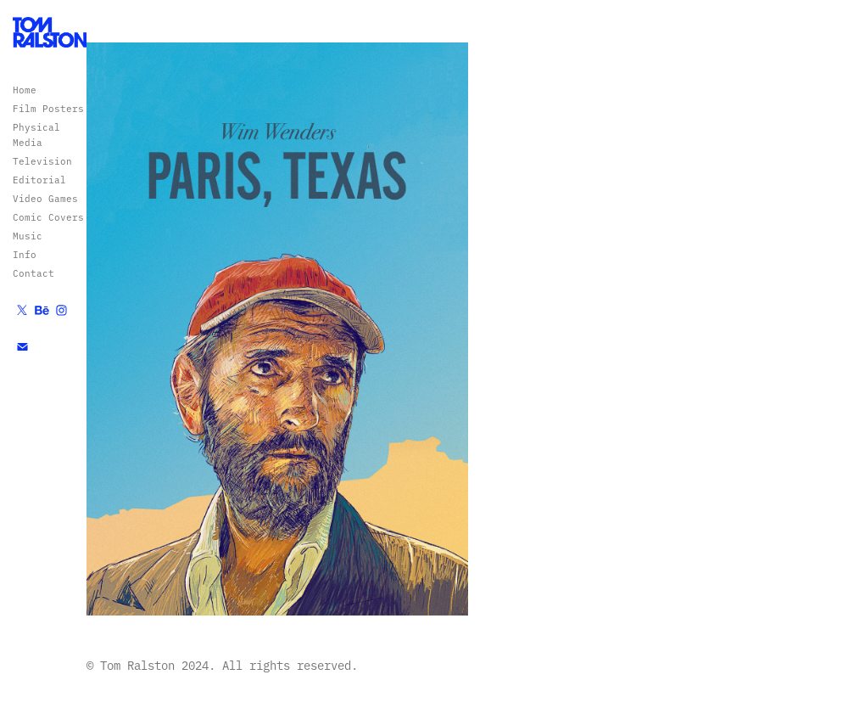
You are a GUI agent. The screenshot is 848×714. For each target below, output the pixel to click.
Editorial (39, 179)
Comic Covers (48, 217)
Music (27, 235)
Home (24, 89)
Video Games (45, 198)
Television (42, 161)
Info (24, 254)
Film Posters (48, 108)
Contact (33, 273)
